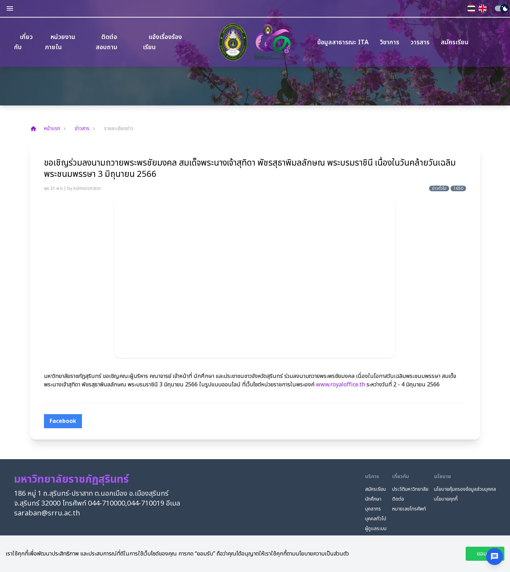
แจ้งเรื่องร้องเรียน (162, 42)
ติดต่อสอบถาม (106, 42)
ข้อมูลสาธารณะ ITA (343, 42)
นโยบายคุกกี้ (446, 499)
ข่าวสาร (82, 128)
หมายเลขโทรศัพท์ (409, 509)
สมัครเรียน (454, 42)
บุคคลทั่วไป (375, 518)
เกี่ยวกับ (23, 42)
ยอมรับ (485, 553)
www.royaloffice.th (340, 384)
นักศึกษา (373, 499)
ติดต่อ (398, 499)
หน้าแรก (45, 128)
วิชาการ (389, 42)
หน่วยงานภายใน (60, 42)
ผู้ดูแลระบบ (376, 528)
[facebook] (63, 421)
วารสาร (419, 42)
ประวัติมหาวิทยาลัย (410, 489)
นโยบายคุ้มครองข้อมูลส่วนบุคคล (465, 489)
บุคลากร (373, 509)
